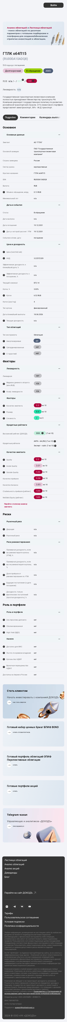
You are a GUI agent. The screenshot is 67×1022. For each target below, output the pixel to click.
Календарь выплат (49, 117)
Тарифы (8, 913)
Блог (7, 876)
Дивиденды (10, 872)
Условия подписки (14, 921)
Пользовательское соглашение (21, 917)
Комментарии (27, 117)
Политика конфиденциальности (21, 925)
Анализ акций (11, 868)
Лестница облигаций (40, 27)
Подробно (10, 117)
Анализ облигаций (17, 27)
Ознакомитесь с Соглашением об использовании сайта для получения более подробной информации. (32, 992)
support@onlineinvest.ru (24, 1007)
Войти (53, 5)
